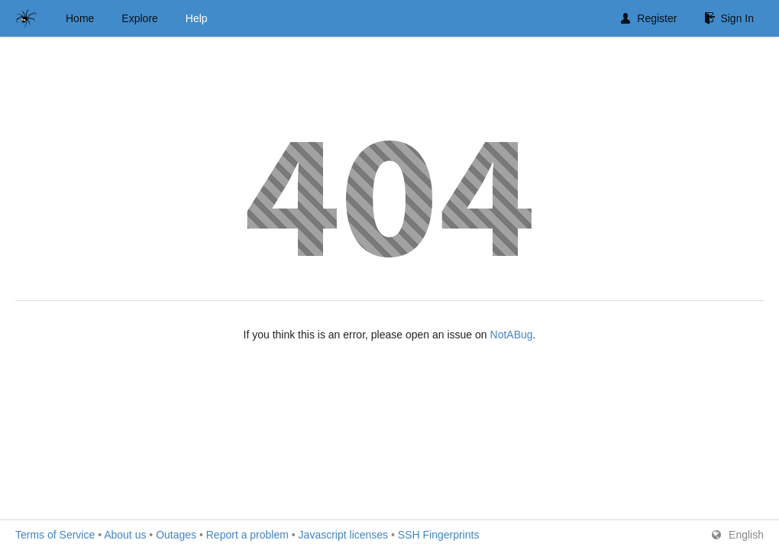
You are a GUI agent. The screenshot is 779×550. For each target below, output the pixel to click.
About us (125, 535)
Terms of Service (55, 535)
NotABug (511, 334)
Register (649, 18)
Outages (176, 535)
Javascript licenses (344, 535)
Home (80, 18)
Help (197, 18)
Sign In (729, 18)
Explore (139, 18)
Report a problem (247, 535)
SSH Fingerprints (439, 535)
